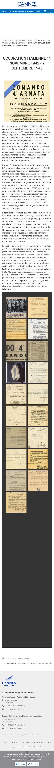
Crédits (49, 742)
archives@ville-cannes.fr (15, 709)
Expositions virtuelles (23, 40)
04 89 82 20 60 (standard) (15, 706)
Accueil (8, 40)
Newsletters (14, 742)
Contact (5, 742)
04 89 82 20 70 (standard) (15, 725)
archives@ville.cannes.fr (15, 728)
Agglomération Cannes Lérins (22, 747)
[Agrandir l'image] (27, 101)
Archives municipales (21, 11)
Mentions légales (38, 742)
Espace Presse (25, 742)
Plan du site (38, 747)
